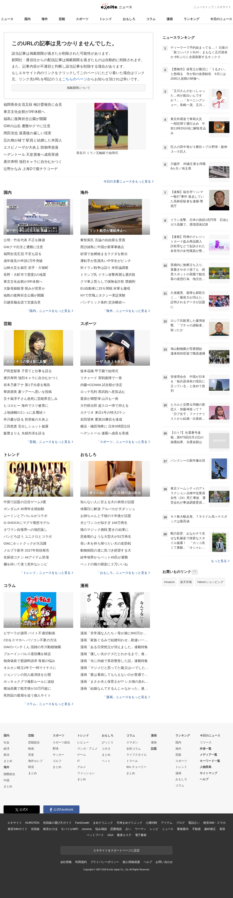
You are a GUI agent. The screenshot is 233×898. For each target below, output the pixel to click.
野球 (55, 748)
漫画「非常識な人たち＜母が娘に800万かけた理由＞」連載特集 (115, 633)
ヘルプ (204, 779)
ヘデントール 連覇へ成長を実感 (104, 433)
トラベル (132, 761)
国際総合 (9, 774)
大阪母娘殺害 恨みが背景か (24, 288)
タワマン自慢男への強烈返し (26, 529)
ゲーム (81, 754)
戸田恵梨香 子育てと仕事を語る (28, 371)
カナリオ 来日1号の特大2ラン (103, 412)
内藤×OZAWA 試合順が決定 (101, 385)
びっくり (107, 742)
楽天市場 (186, 582)
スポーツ (82, 19)
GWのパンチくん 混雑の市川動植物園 (32, 647)
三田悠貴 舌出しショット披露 (26, 426)
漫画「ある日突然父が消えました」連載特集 (114, 647)
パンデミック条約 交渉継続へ (102, 302)
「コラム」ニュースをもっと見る (48, 704)
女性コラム (133, 748)
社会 (6, 742)
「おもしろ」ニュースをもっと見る (123, 572)
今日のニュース (221, 19)
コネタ (106, 748)
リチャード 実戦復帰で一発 (101, 378)
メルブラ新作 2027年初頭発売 (26, 550)
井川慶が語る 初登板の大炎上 (26, 419)
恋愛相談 (116, 829)
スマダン (132, 742)
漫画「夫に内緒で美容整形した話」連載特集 (114, 661)
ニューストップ (203, 7)
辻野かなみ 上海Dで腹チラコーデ (31, 169)
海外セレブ (35, 761)
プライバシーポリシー (104, 862)
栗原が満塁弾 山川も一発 (99, 398)
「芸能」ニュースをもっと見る (49, 442)
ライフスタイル (136, 754)
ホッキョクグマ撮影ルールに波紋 (29, 681)
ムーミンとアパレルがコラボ (26, 516)
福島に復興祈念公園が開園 (25, 119)
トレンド (105, 19)
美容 (222, 829)
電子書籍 (140, 835)
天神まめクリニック (129, 822)
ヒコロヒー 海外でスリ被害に (26, 405)
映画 (31, 748)
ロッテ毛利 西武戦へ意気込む (102, 392)
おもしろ (129, 19)
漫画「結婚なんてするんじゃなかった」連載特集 (115, 688)
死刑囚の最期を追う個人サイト (27, 695)
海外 (45, 19)
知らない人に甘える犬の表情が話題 (107, 502)
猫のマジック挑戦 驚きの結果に (104, 529)
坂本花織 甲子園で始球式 (99, 371)
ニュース (7, 19)
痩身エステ (124, 835)
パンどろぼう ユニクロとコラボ (28, 536)
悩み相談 (101, 829)
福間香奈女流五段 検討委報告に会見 (33, 104)
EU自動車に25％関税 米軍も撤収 (105, 288)
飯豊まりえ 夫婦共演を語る (24, 433)
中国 (6, 780)
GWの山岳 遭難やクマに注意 (27, 126)
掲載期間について (78, 87)
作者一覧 (205, 748)
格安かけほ (50, 829)
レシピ (154, 829)
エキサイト (224, 7)
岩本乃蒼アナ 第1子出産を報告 (27, 385)
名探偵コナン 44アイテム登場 (26, 557)
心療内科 (151, 822)
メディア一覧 (208, 754)
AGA (110, 835)
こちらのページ (74, 79)
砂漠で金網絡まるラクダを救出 (104, 254)
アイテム (166, 822)
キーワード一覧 (210, 761)
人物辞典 (205, 767)
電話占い (194, 822)
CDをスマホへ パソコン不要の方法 (30, 640)
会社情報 (66, 862)
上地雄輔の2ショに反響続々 (25, 412)
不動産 (196, 829)
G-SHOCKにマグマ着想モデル (27, 523)
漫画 (169, 19)
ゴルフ (57, 761)
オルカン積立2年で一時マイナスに (30, 668)
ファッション (86, 773)
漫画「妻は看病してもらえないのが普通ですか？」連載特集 (115, 674)
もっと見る (220, 561)
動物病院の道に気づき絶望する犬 (105, 550)
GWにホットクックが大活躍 (25, 543)
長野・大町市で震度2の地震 (25, 274)
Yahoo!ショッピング (210, 582)
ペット (106, 761)
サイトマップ (208, 773)
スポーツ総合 (61, 742)
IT (78, 761)
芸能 (62, 19)
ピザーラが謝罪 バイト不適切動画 (29, 633)
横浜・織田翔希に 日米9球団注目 (105, 426)
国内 (27, 19)
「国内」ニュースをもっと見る (49, 311)
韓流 (31, 767)
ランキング (191, 19)
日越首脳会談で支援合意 (22, 302)
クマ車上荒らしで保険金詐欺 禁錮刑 (107, 281)
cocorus (87, 829)
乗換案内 (182, 829)
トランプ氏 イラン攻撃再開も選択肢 (107, 274)
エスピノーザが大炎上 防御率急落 (31, 147)
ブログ (180, 822)
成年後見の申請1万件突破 (23, 261)
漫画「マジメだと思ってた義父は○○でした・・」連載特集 (115, 668)
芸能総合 (34, 742)
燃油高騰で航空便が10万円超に (27, 688)
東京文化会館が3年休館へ (24, 112)
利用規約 (81, 862)
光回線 (35, 829)
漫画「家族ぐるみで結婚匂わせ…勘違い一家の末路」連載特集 (115, 640)
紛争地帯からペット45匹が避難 (104, 557)
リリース (206, 742)
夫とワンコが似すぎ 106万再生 (103, 523)
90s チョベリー (136, 767)
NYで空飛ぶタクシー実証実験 (103, 295)
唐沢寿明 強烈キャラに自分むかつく (33, 162)
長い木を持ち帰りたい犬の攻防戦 (105, 543)
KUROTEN (32, 822)
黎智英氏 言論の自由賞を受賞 (102, 240)
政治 (6, 754)
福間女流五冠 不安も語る (23, 254)
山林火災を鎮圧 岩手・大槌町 (26, 268)
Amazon (169, 582)
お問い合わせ (164, 862)
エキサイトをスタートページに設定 (116, 850)
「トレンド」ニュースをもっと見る (46, 572)
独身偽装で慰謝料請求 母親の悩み (29, 661)
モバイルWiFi (69, 829)
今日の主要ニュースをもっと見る (129, 181)
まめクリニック (103, 822)
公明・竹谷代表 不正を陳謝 (24, 240)
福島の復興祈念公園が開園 (24, 295)
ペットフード (95, 835)
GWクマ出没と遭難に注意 (23, 247)
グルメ (81, 767)
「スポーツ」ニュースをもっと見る (123, 442)
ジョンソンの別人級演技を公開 (27, 674)
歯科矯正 (210, 829)
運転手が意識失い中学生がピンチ (105, 261)
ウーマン (140, 829)
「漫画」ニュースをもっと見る (126, 697)
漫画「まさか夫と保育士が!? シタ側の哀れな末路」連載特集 (115, 681)
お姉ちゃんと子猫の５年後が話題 (105, 516)
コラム (151, 19)
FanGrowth (82, 822)
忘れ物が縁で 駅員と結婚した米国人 (33, 140)
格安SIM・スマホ (214, 822)
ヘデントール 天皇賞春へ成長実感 (31, 154)
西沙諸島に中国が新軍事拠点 (102, 247)
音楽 (31, 754)
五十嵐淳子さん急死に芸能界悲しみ (31, 398)
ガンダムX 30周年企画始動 (24, 509)
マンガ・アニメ (87, 748)
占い (128, 829)
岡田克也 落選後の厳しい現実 (27, 133)
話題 (154, 748)
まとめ (8, 761)
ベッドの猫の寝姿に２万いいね (104, 564)
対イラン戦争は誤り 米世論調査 (104, 268)
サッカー (58, 754)
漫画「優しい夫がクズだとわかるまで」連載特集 (115, 654)
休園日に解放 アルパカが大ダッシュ (107, 509)
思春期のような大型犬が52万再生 (105, 536)
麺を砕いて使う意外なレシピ (26, 564)
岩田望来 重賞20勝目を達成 (101, 419)
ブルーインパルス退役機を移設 (27, 654)
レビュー (83, 742)
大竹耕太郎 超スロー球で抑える (104, 405)
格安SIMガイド (17, 829)
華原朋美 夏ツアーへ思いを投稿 (28, 392)
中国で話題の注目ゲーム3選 (25, 502)
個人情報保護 (131, 862)
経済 (6, 748)
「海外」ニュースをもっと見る (126, 311)
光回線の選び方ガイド (57, 822)
